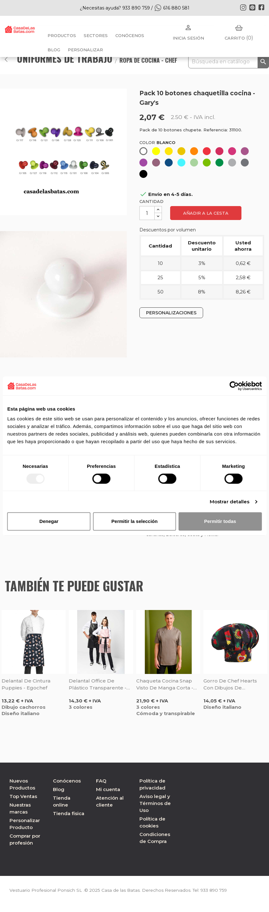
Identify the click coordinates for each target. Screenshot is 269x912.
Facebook (261, 7)
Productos (62, 35)
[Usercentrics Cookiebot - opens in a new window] (234, 386)
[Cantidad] (147, 213)
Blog (58, 789)
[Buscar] (228, 61)
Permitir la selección (135, 521)
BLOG (54, 49)
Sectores (96, 35)
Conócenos (129, 35)
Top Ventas (23, 796)
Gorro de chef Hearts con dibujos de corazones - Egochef (230, 684)
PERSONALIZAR (85, 49)
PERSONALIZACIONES (171, 313)
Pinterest (252, 7)
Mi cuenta (108, 789)
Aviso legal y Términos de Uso (155, 803)
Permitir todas (220, 521)
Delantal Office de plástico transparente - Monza (97, 684)
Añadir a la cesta (205, 213)
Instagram (243, 7)
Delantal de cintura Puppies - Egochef (26, 684)
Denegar (48, 521)
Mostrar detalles (230, 502)
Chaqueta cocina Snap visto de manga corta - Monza (164, 684)
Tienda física (68, 813)
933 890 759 (214, 890)
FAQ (101, 781)
